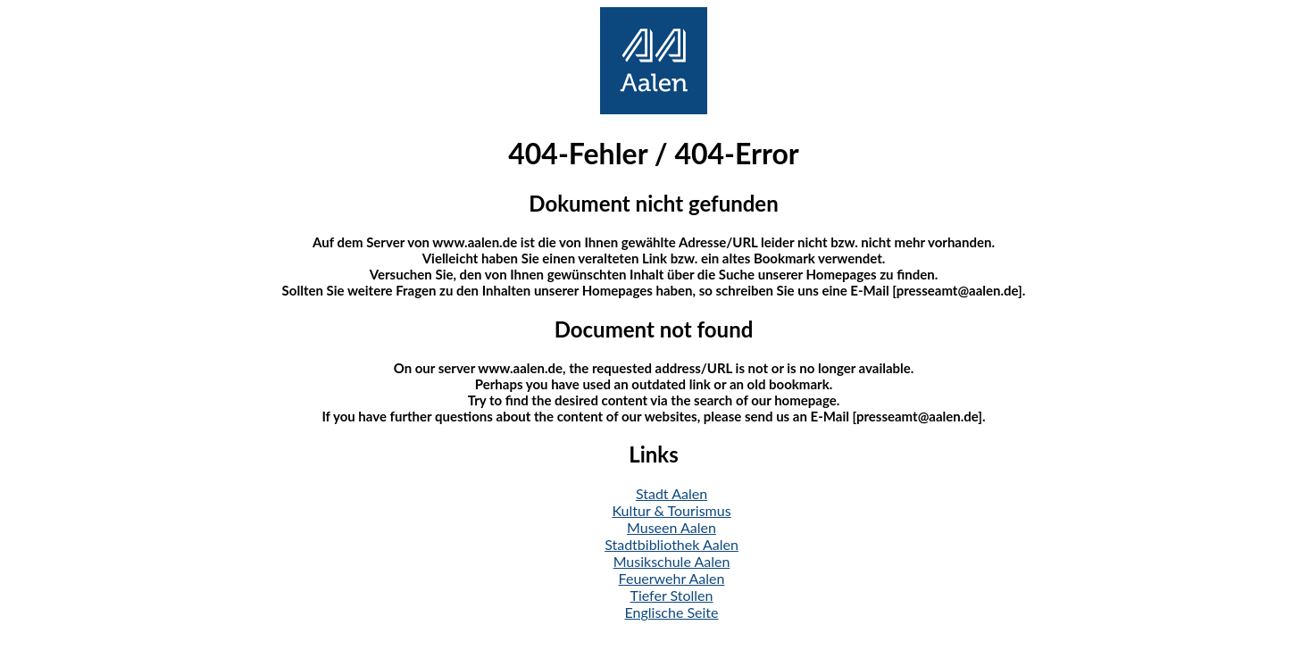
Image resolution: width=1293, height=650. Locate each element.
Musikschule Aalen (671, 561)
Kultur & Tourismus (671, 510)
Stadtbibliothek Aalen (671, 544)
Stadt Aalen (671, 493)
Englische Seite (672, 612)
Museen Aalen (671, 527)
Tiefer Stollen (671, 595)
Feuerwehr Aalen (672, 578)
